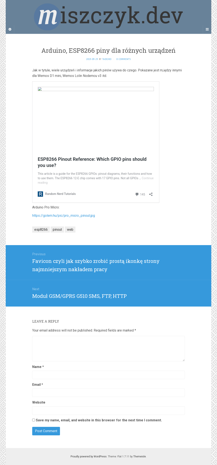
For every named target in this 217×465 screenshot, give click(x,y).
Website (38, 402)
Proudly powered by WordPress (89, 456)
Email (37, 385)
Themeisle (139, 456)
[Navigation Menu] (207, 29)
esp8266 (41, 230)
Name (38, 367)
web (70, 230)
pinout (57, 230)
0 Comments (124, 59)
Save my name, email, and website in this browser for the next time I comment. (99, 420)
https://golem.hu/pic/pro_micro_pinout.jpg (63, 216)
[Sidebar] (10, 29)
